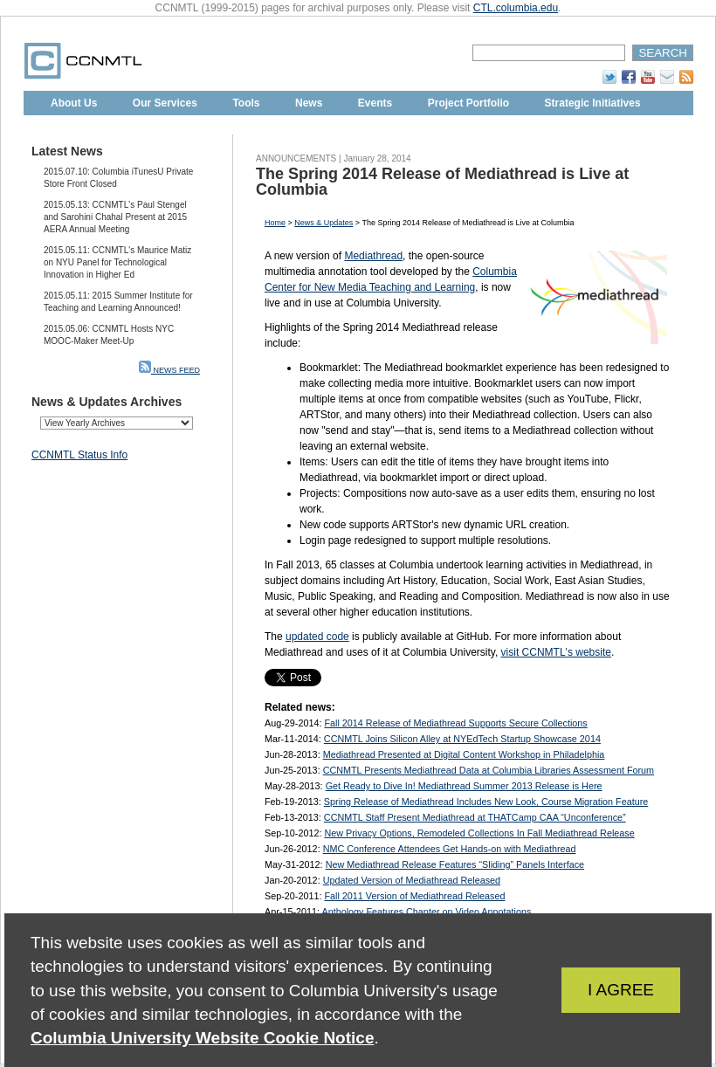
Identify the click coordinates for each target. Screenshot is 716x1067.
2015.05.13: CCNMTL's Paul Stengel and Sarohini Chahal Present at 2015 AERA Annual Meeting (115, 217)
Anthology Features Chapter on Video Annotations (426, 911)
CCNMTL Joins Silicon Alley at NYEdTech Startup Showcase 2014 (462, 738)
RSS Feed (686, 77)
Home (275, 222)
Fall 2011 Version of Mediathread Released (414, 896)
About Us (74, 103)
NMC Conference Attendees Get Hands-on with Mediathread (449, 848)
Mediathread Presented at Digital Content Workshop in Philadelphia (464, 754)
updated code (317, 636)
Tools (245, 103)
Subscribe (667, 77)
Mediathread (373, 256)
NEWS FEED (169, 370)
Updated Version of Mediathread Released (411, 880)
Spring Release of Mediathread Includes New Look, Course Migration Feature (486, 801)
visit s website (556, 652)
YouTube (648, 77)
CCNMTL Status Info (79, 455)
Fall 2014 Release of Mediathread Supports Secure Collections (455, 723)
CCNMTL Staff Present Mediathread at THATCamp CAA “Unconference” (475, 817)
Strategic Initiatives (593, 103)
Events (375, 103)
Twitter (609, 77)
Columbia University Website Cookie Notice (202, 1038)
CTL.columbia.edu (515, 8)
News (308, 103)
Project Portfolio (468, 103)
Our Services (165, 103)
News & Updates (323, 222)
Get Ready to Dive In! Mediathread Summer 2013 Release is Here (464, 786)
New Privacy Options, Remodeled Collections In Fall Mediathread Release (479, 833)
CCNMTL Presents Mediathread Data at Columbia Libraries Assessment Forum (488, 770)
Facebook (629, 77)
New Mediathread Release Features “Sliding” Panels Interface (455, 864)
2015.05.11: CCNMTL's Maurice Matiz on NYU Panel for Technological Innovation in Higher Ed (117, 262)
